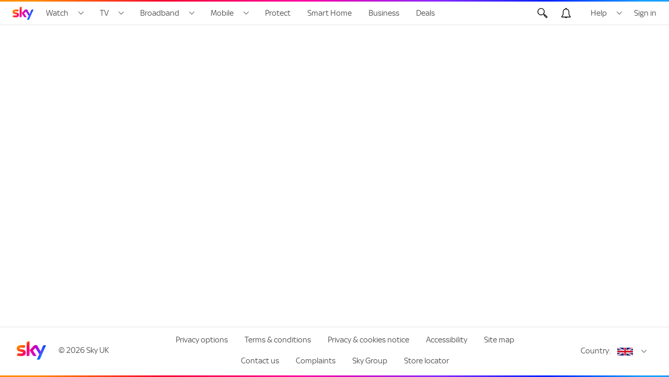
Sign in (645, 13)
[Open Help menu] (619, 13)
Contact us (260, 360)
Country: (596, 351)
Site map (499, 340)
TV (104, 13)
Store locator (426, 360)
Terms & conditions (278, 340)
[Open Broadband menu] (191, 13)
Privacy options (202, 340)
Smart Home (329, 13)
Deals (425, 13)
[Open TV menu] (121, 13)
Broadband (159, 13)
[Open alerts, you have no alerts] (566, 13)
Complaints (316, 360)
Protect (278, 13)
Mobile (222, 13)
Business (383, 13)
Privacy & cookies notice (368, 340)
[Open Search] (542, 13)
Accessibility (446, 340)
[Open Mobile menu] (246, 13)
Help (599, 13)
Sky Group (369, 360)
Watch (57, 13)
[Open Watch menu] (81, 13)
